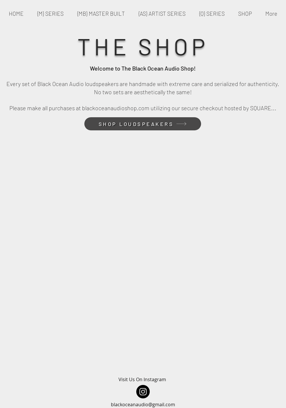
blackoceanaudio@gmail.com (143, 404)
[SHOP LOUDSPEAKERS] (142, 123)
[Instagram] (143, 391)
